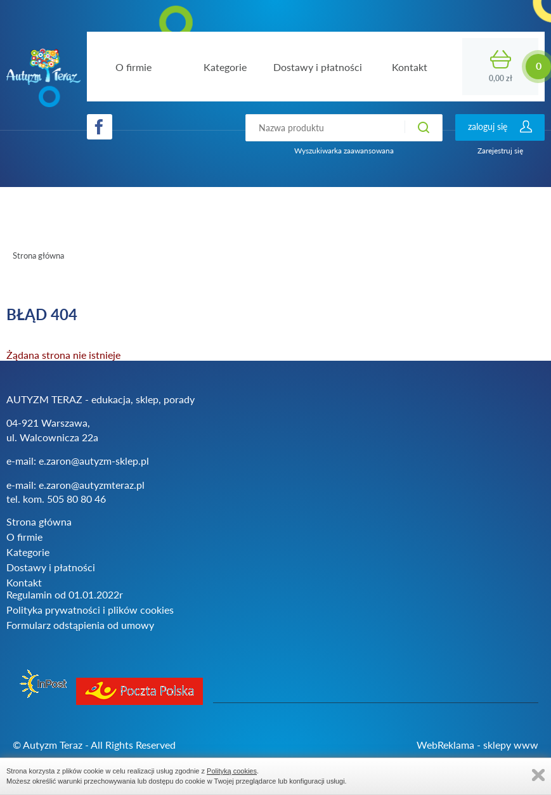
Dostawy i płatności (50, 567)
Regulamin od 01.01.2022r (64, 594)
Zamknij (538, 775)
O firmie (24, 537)
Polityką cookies (232, 771)
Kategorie (27, 552)
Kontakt (24, 582)
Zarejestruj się (500, 150)
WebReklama (445, 745)
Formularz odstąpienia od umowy (80, 625)
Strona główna (38, 255)
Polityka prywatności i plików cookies (90, 610)
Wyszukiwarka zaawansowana (344, 150)
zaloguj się (487, 126)
